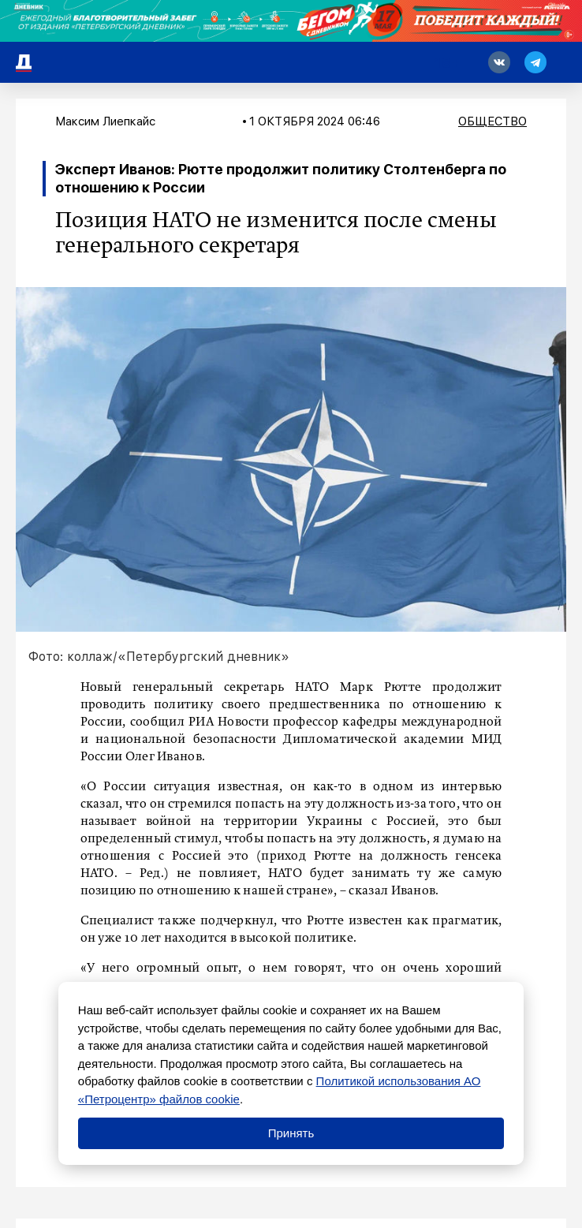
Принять (291, 1133)
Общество (492, 121)
